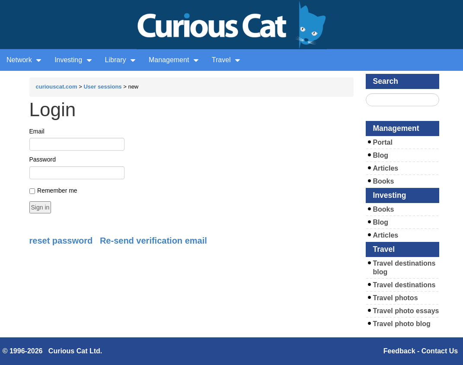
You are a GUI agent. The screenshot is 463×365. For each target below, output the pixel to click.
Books (383, 181)
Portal (383, 142)
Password (42, 159)
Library (120, 59)
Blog (381, 155)
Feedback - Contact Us (420, 351)
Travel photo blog (402, 323)
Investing (73, 59)
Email (37, 131)
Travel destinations (404, 285)
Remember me (57, 190)
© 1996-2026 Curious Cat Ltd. (52, 351)
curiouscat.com (56, 86)
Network (24, 59)
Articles (386, 168)
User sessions (102, 86)
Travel (226, 59)
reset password (61, 240)
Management (174, 59)
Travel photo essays (406, 310)
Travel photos (395, 298)
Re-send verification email (153, 240)
